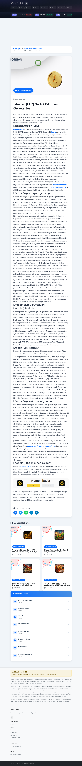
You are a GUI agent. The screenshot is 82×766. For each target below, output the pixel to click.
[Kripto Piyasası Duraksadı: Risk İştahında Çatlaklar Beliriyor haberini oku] (25, 575)
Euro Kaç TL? (14, 735)
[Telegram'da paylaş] (31, 513)
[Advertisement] (41, 32)
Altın (29, 8)
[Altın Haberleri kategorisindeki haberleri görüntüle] (41, 617)
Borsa (14, 8)
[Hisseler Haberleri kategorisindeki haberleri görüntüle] (41, 609)
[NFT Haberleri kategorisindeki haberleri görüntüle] (41, 648)
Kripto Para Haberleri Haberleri (33, 49)
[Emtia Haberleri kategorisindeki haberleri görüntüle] (41, 632)
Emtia (54, 8)
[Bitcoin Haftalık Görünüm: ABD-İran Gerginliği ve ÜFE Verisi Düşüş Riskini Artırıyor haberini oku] (57, 575)
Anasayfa (17, 49)
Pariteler (45, 8)
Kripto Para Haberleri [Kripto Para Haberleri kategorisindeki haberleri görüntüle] (23, 91)
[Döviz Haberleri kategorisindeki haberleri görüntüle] (41, 625)
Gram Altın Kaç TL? (16, 738)
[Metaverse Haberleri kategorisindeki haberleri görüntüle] (41, 655)
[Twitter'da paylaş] (21, 513)
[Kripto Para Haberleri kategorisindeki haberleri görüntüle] (41, 601)
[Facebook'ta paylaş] (15, 513)
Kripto (36, 8)
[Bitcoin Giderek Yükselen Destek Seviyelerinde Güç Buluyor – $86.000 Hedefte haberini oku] (57, 542)
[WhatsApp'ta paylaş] (26, 513)
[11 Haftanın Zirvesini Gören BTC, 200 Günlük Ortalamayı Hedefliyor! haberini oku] (25, 542)
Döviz (22, 8)
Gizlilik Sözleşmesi (16, 746)
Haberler (13, 730)
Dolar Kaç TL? (14, 733)
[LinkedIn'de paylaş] (37, 513)
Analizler (63, 8)
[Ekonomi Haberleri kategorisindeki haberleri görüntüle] (41, 640)
